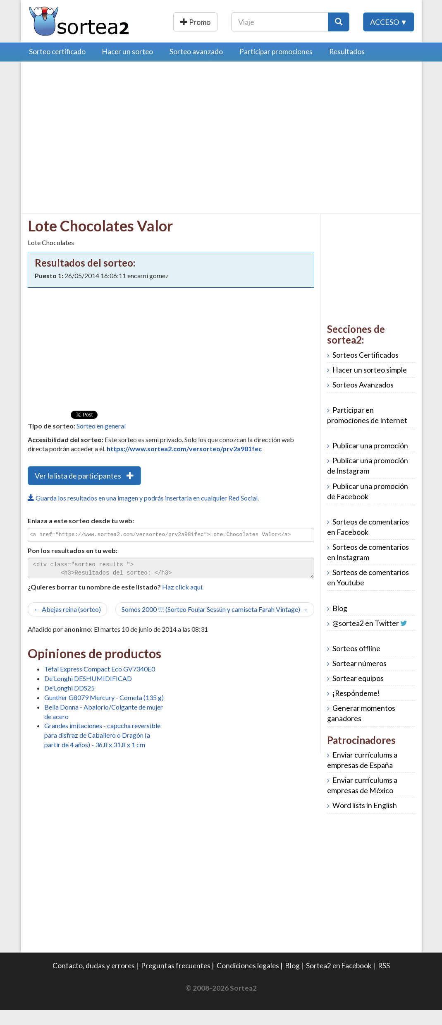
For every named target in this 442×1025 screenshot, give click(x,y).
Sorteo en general (101, 441)
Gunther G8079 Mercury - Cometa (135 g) (104, 712)
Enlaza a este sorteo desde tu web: (81, 535)
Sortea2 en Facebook (339, 980)
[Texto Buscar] (332, 21)
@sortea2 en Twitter (365, 638)
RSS (384, 980)
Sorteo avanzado (196, 66)
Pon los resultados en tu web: (72, 565)
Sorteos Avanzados (363, 399)
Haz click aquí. (182, 602)
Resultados (347, 66)
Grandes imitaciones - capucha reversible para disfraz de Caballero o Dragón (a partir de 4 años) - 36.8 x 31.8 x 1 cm (102, 749)
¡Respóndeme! (356, 708)
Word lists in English (364, 820)
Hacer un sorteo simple (369, 384)
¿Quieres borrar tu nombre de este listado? (94, 602)
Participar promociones (276, 66)
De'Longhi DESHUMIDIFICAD (88, 693)
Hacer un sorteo (127, 66)
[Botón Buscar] (391, 21)
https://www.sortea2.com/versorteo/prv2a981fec (184, 463)
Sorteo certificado (57, 66)
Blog (339, 623)
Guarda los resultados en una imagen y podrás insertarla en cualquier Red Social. (143, 513)
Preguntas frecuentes (175, 980)
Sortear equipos (358, 693)
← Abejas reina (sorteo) (67, 624)
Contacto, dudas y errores (94, 980)
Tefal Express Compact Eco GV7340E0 (99, 684)
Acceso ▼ (389, 41)
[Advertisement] (97, 141)
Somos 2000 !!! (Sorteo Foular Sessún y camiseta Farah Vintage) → (215, 624)
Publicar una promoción (225, 21)
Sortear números (359, 678)
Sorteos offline (356, 663)
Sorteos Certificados (365, 370)
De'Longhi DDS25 (69, 703)
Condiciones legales (248, 980)
